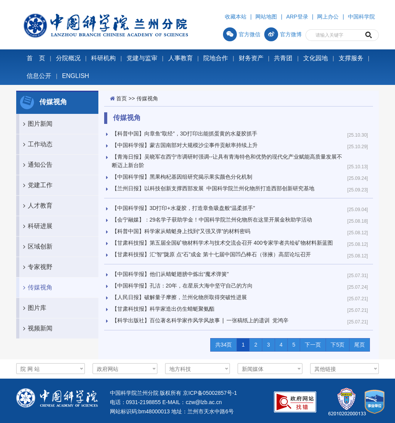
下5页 (337, 345)
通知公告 (35, 165)
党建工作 (35, 185)
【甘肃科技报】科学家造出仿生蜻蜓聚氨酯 (163, 309)
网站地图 (266, 17)
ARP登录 (297, 17)
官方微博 (283, 34)
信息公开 (39, 76)
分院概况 (68, 58)
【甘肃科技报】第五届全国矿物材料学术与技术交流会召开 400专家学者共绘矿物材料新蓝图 (222, 243)
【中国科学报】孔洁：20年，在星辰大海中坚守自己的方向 (182, 286)
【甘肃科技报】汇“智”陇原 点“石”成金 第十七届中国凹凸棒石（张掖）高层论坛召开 (211, 254)
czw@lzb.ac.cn (204, 402)
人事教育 (180, 58)
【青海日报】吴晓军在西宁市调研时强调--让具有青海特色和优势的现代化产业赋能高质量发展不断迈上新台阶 (227, 161)
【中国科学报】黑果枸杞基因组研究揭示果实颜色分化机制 (182, 177)
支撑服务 (351, 58)
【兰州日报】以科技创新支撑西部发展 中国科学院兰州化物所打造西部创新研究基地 (213, 188)
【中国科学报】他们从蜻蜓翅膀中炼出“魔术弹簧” (170, 274)
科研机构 (103, 58)
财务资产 (251, 58)
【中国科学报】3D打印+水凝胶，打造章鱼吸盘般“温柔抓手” (183, 208)
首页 (121, 98)
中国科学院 (361, 17)
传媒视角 (35, 287)
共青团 (283, 58)
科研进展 (35, 226)
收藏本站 (235, 17)
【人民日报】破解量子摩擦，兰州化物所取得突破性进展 (179, 297)
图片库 (32, 308)
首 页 (36, 58)
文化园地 (315, 58)
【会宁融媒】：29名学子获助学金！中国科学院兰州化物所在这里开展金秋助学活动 (212, 220)
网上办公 (328, 17)
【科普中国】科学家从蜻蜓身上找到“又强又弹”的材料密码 (181, 231)
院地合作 (215, 58)
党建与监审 (142, 58)
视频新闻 (35, 328)
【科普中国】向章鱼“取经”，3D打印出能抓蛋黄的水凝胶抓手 (184, 133)
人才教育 (35, 206)
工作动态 (35, 144)
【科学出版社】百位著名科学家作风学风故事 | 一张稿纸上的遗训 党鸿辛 (200, 320)
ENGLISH (75, 76)
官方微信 (241, 34)
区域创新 (35, 247)
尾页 (359, 345)
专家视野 (35, 267)
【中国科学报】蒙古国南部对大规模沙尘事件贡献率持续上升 (185, 145)
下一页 (313, 345)
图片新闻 (35, 124)
